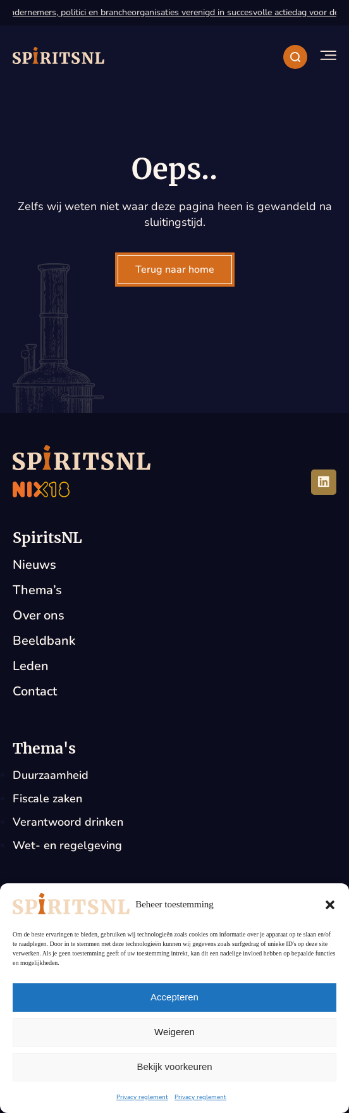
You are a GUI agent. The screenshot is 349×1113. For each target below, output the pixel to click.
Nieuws (34, 564)
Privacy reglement (142, 1097)
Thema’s (37, 590)
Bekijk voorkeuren (174, 1066)
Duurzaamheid (51, 775)
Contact (35, 691)
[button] (330, 904)
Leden (31, 666)
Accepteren (174, 997)
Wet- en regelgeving (67, 845)
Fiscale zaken (47, 798)
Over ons (38, 615)
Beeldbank (44, 640)
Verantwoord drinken (68, 822)
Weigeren (174, 1031)
